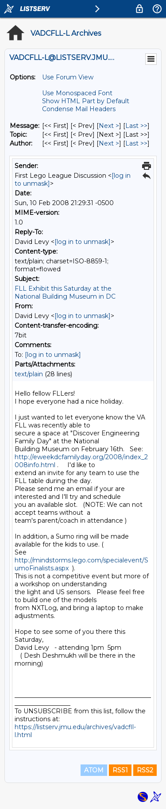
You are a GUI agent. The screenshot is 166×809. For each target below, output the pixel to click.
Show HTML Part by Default (85, 101)
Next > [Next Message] (109, 126)
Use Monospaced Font (77, 93)
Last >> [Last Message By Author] (136, 143)
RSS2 (145, 770)
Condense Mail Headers (79, 109)
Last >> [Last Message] (136, 126)
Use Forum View (67, 77)
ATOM (94, 770)
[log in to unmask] (82, 242)
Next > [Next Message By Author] (109, 143)
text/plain (29, 374)
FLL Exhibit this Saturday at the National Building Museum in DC (65, 292)
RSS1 (120, 770)
